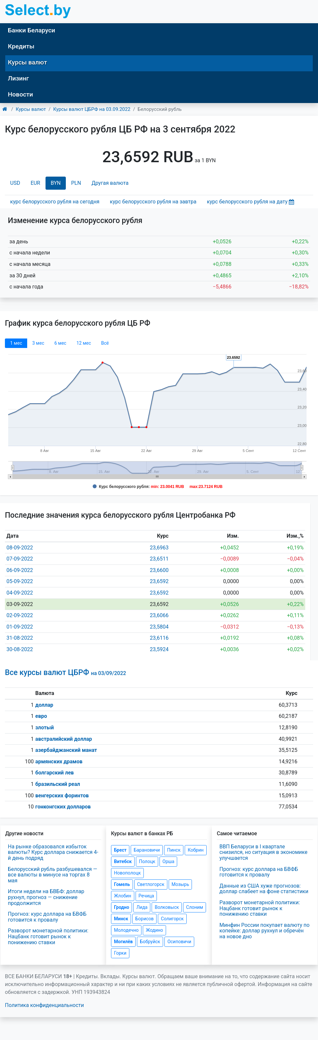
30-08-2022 (20, 649)
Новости (20, 94)
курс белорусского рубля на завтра (153, 202)
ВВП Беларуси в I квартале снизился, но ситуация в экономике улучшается (263, 852)
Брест (120, 850)
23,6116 (159, 638)
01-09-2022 (20, 627)
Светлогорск (150, 884)
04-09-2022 (20, 593)
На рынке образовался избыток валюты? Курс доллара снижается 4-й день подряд (53, 852)
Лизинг (18, 78)
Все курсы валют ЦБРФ (65, 672)
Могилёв (123, 941)
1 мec (16, 343)
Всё (105, 343)
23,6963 (159, 548)
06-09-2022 (20, 570)
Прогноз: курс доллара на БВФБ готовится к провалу (47, 917)
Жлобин (122, 895)
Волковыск (167, 907)
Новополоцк (127, 872)
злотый (44, 727)
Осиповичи (179, 941)
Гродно (121, 907)
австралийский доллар (63, 739)
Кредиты (21, 46)
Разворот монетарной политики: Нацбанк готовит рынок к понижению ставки (48, 936)
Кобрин (195, 850)
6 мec (60, 343)
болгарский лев (54, 773)
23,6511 (159, 559)
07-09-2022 (20, 559)
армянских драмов (59, 761)
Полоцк (147, 861)
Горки (120, 953)
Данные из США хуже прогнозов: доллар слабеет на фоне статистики (264, 889)
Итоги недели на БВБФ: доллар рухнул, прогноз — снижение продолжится (46, 897)
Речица (146, 895)
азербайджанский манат (66, 750)
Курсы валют (27, 62)
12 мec (83, 343)
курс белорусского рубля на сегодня (55, 202)
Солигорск (172, 918)
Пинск (173, 850)
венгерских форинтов (62, 795)
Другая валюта (109, 183)
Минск (121, 918)
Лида (141, 907)
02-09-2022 (20, 615)
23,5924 (159, 649)
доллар (44, 705)
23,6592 (159, 581)
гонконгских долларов (63, 807)
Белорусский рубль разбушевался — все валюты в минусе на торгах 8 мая (52, 875)
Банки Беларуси (31, 30)
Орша (168, 861)
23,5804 (159, 627)
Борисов (144, 918)
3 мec (38, 343)
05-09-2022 (20, 581)
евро (41, 716)
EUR (35, 183)
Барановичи (147, 850)
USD (15, 183)
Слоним (194, 907)
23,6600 (159, 570)
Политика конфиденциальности (44, 1005)
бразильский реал (57, 784)
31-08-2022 (20, 638)
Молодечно (126, 930)
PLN (76, 183)
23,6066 (159, 615)
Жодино (154, 930)
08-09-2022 (20, 548)
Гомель (122, 884)
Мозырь (180, 884)
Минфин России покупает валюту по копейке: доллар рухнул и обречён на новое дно (264, 931)
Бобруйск (150, 941)
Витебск (123, 861)
